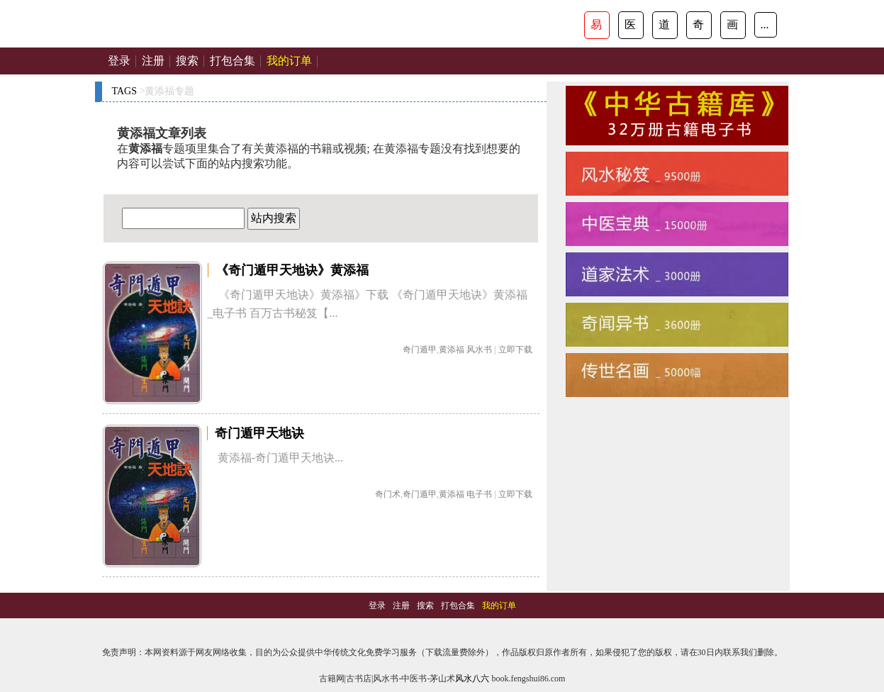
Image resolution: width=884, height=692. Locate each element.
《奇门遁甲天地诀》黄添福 (292, 270)
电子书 (479, 494)
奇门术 (388, 494)
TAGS (124, 91)
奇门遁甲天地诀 (259, 433)
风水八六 (472, 678)
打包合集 (232, 61)
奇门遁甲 (420, 350)
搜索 (187, 61)
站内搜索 (273, 218)
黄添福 (451, 350)
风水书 (479, 350)
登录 (119, 61)
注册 (153, 61)
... (765, 24)
